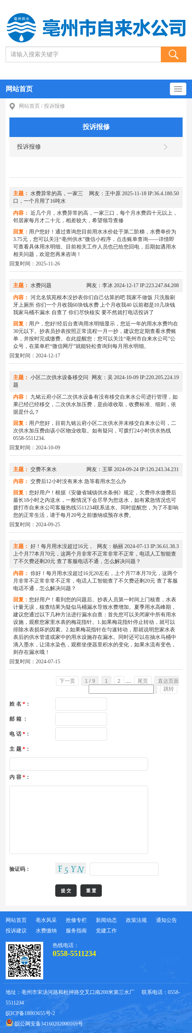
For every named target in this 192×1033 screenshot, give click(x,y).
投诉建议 (16, 931)
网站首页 (19, 89)
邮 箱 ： (18, 719)
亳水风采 (46, 920)
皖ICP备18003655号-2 (30, 1013)
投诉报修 (54, 106)
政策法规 (136, 920)
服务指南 (76, 931)
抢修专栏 (76, 920)
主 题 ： (19, 749)
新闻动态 (106, 920)
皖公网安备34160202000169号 (44, 1023)
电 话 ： (19, 734)
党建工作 (106, 931)
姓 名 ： (19, 704)
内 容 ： (19, 777)
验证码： (19, 869)
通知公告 (166, 920)
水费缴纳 (46, 931)
